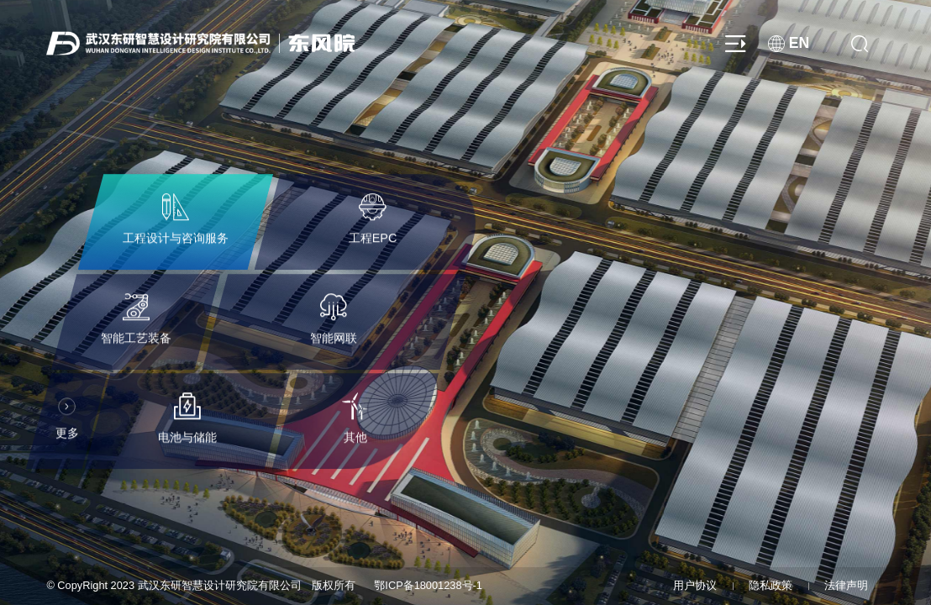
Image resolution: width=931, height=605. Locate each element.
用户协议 (695, 585)
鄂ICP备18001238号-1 (428, 585)
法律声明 (846, 585)
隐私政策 (770, 585)
